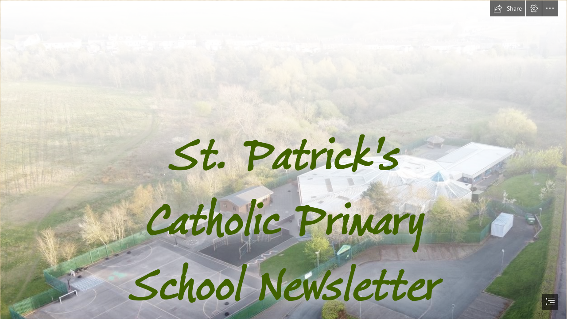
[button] (507, 8)
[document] (283, 159)
